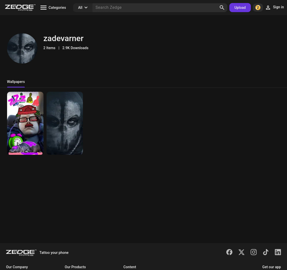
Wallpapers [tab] (16, 82)
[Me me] (25, 123)
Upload (240, 8)
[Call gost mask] (65, 123)
